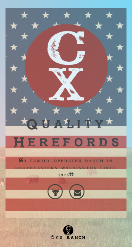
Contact (76, 186)
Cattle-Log (56, 186)
